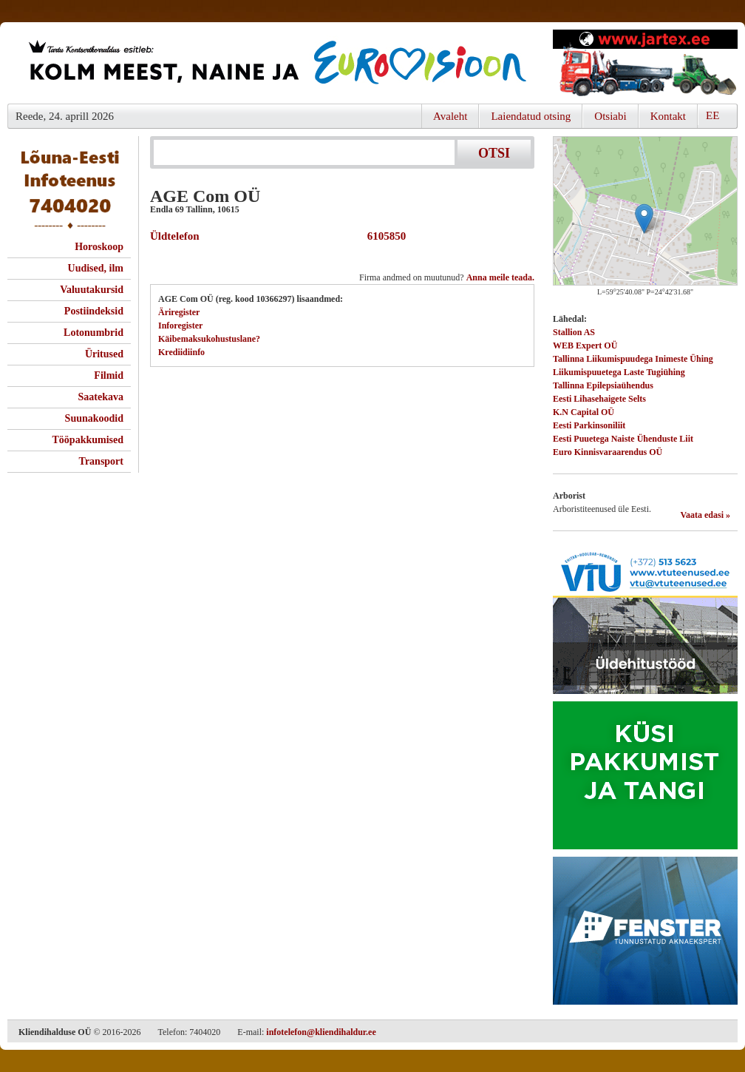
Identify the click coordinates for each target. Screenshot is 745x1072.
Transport (101, 461)
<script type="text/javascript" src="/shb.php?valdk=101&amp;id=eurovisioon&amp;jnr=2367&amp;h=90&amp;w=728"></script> (276, 63)
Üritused (104, 354)
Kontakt (668, 116)
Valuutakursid (91, 289)
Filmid (108, 375)
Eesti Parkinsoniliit (589, 425)
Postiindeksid (93, 311)
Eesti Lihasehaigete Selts (599, 399)
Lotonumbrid (93, 332)
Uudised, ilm (95, 268)
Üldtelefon (175, 236)
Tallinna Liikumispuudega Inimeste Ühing (633, 359)
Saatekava (100, 396)
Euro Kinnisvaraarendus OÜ (607, 452)
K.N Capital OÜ (583, 412)
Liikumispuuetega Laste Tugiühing (619, 372)
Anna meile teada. (500, 277)
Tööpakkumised (87, 439)
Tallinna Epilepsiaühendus (603, 385)
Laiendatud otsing (531, 116)
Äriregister (179, 312)
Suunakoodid (94, 418)
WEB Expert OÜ (585, 345)
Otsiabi (610, 116)
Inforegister (180, 325)
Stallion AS (574, 332)
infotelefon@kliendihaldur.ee (320, 1032)
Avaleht (450, 116)
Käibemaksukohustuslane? (209, 339)
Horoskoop (99, 246)
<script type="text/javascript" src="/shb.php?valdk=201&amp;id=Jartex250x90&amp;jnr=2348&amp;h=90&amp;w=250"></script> (645, 63)
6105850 (383, 236)
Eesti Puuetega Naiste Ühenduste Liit (623, 439)
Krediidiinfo (181, 352)
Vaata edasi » (705, 515)
